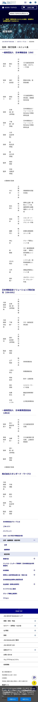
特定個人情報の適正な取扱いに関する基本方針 (15, 681)
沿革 (5, 545)
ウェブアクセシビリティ (11, 660)
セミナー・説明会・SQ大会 (12, 626)
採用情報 (6, 570)
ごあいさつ (6, 526)
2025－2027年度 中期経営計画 (13, 536)
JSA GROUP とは (9, 645)
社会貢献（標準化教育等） (11, 584)
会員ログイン (8, 650)
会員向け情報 (30, 7)
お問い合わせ (8, 655)
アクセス (6, 598)
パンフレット (7, 531)
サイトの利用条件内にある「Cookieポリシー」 (19, 691)
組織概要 (7, 550)
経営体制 (7, 554)
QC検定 (6, 630)
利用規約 (4, 678)
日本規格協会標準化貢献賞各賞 (13, 580)
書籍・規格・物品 (9, 621)
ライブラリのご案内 (9, 589)
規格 (5, 635)
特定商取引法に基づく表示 (9, 675)
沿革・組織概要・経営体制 (11, 540)
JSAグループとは (21, 41)
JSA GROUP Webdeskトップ (13, 616)
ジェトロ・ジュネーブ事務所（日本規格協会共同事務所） (18, 564)
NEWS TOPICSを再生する (19, 13)
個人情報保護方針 (7, 672)
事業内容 (6, 559)
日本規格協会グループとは (11, 522)
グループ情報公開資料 (10, 594)
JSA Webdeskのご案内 (11, 640)
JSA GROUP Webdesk (8, 41)
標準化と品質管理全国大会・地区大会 (15, 575)
